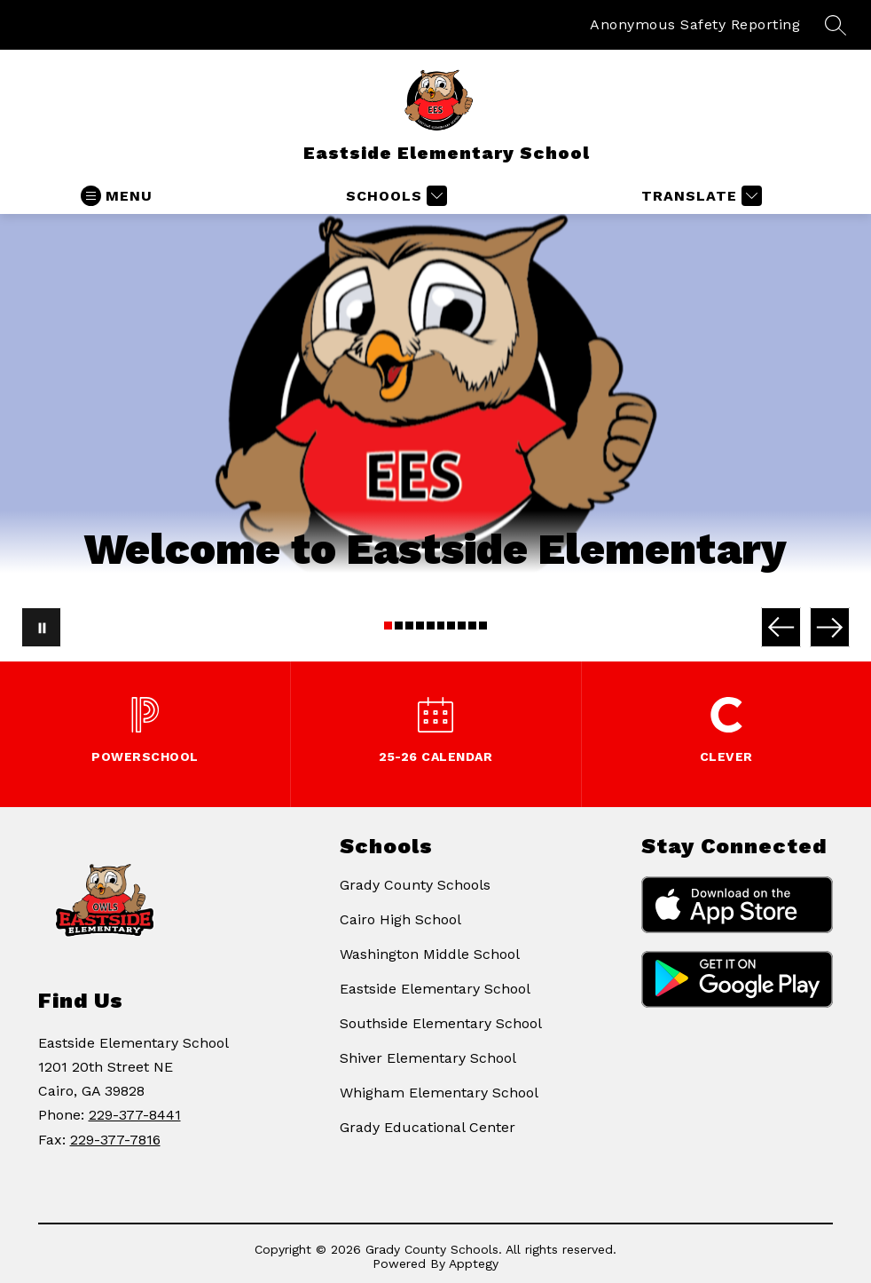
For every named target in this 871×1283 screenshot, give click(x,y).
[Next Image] (830, 627)
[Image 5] (431, 626)
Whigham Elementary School (439, 1092)
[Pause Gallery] (41, 627)
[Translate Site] (699, 196)
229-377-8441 (135, 1114)
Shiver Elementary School (428, 1057)
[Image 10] (483, 626)
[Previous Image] (781, 627)
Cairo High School (400, 919)
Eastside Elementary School (435, 988)
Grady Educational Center (427, 1127)
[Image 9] (472, 626)
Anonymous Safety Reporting (695, 24)
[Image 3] (409, 626)
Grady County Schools (415, 884)
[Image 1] (388, 626)
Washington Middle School (430, 954)
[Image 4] (420, 626)
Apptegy (473, 1263)
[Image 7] (451, 626)
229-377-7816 (115, 1139)
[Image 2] (399, 626)
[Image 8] (462, 626)
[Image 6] (441, 626)
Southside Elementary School (441, 1023)
